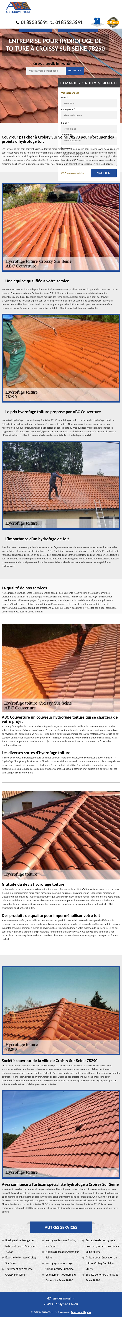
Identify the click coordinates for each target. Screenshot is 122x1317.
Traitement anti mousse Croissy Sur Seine (19, 1271)
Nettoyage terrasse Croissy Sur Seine (60, 1243)
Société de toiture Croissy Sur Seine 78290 (103, 1277)
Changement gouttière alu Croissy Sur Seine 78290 (60, 1277)
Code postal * (68, 109)
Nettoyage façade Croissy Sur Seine (62, 1254)
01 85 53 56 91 (32, 22)
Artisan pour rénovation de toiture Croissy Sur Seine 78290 (101, 1263)
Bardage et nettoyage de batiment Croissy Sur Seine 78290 (20, 1246)
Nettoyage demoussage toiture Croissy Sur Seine (59, 1266)
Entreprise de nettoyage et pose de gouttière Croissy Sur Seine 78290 (102, 1246)
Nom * (64, 97)
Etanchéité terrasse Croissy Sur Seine (20, 1260)
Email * (65, 122)
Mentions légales (81, 1312)
